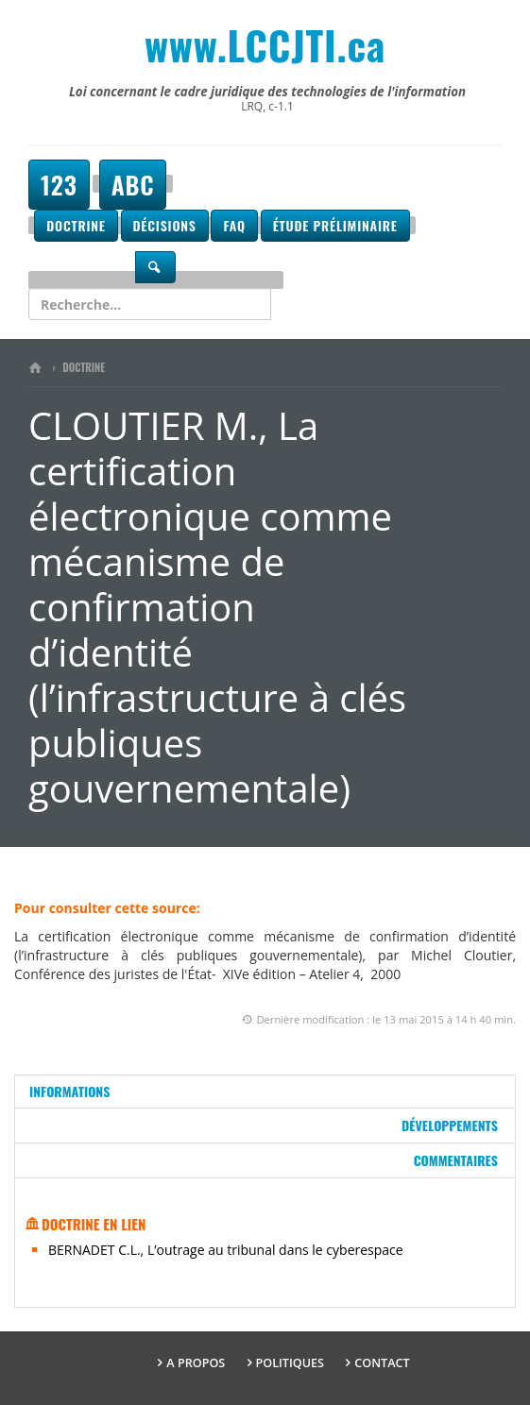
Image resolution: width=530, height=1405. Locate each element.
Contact (381, 1363)
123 (59, 184)
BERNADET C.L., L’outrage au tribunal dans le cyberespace (225, 1250)
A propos (195, 1363)
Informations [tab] (69, 1091)
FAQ (234, 225)
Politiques (290, 1363)
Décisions (165, 225)
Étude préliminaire (335, 225)
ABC (133, 184)
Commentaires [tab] (456, 1160)
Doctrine (75, 225)
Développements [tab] (450, 1125)
